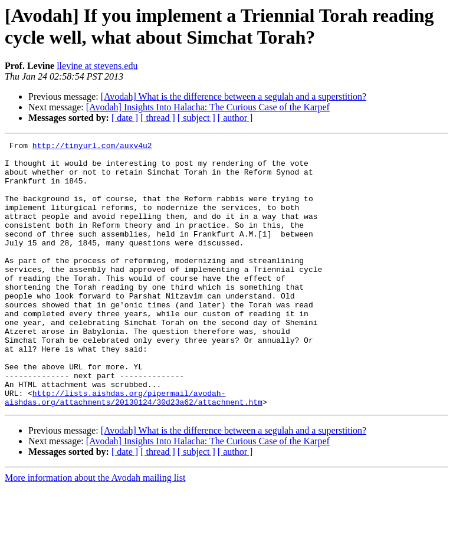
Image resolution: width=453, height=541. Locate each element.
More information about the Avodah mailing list (95, 531)
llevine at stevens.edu (97, 66)
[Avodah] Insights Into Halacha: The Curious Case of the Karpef (208, 107)
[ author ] (235, 118)
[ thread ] (157, 118)
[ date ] (124, 118)
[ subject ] (196, 118)
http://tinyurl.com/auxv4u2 (92, 147)
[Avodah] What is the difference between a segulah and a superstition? (234, 96)
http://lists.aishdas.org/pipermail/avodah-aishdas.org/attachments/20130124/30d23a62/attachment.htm (133, 449)
